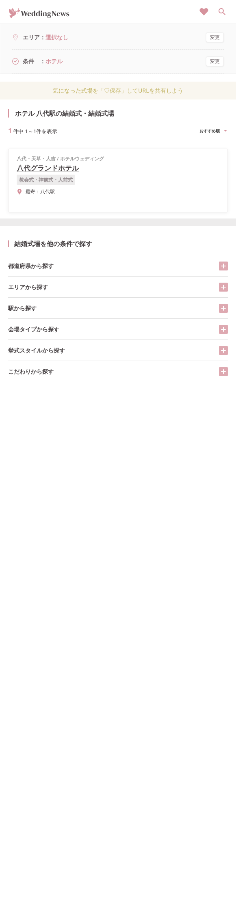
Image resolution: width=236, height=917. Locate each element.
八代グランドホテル (48, 168)
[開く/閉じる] (223, 266)
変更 (215, 37)
